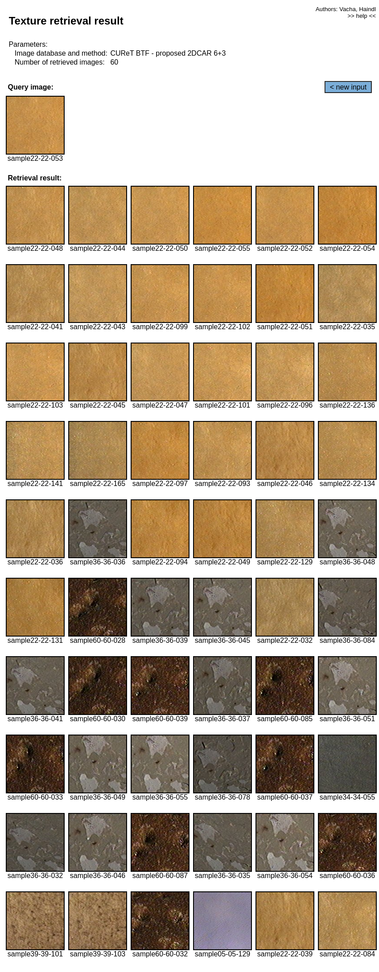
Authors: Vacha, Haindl (346, 9)
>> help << (361, 15)
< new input (348, 87)
